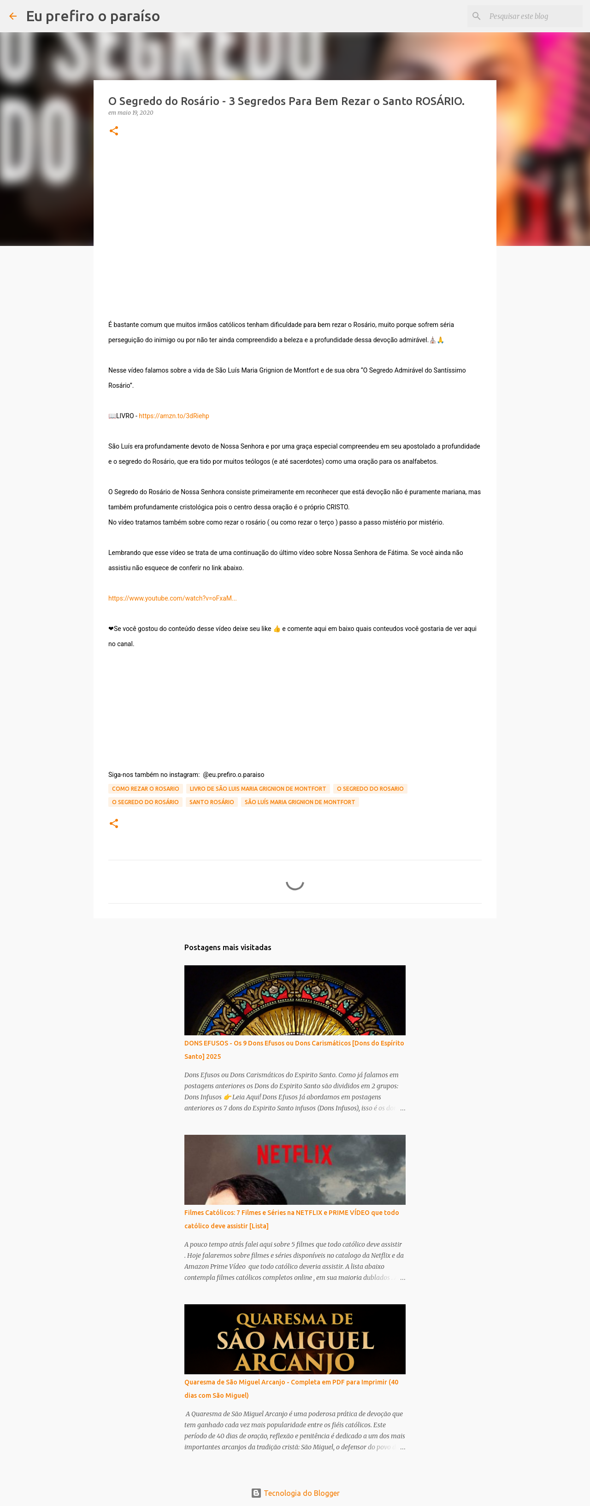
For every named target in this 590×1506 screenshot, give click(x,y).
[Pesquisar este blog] (534, 16)
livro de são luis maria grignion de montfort (258, 789)
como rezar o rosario (145, 789)
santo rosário (211, 802)
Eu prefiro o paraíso (93, 15)
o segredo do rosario (370, 789)
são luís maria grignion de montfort (300, 802)
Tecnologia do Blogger (295, 1493)
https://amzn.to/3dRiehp (174, 416)
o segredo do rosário (145, 802)
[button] (113, 131)
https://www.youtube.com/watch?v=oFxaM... (172, 598)
